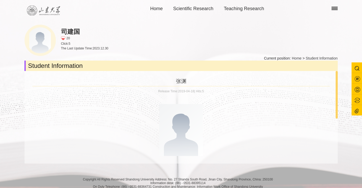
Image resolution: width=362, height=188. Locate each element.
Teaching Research (244, 8)
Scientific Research (193, 8)
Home (156, 8)
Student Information (321, 58)
